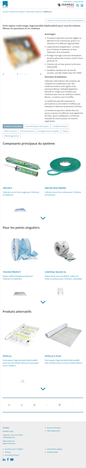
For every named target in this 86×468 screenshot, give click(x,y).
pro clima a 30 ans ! (12, 455)
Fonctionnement (27, 131)
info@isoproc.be (9, 437)
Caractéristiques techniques (37, 126)
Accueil (6, 12)
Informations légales (54, 449)
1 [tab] (17, 74)
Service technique (53, 428)
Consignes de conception (48, 131)
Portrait (8, 452)
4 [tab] (23, 74)
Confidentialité (52, 452)
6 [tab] (26, 74)
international (78, 2)
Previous (3, 73)
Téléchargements (11, 136)
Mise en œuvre (10, 131)
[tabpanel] (22, 52)
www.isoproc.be (9, 441)
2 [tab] (19, 74)
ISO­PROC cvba (8, 431)
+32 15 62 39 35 (17, 435)
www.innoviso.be (9, 443)
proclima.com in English (14, 449)
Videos (65, 131)
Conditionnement (59, 126)
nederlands (67, 2)
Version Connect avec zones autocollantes (65, 20)
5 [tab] (25, 74)
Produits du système (17, 12)
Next (41, 73)
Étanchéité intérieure (34, 12)
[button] (77, 6)
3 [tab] (21, 74)
